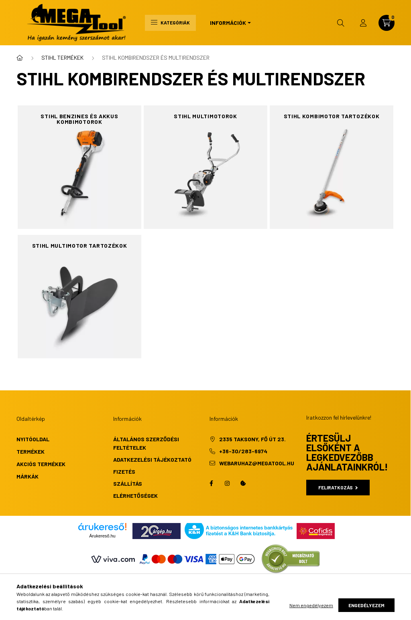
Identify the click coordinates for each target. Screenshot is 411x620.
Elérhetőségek (135, 495)
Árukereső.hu (102, 535)
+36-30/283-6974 (243, 451)
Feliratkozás (338, 487)
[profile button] (363, 23)
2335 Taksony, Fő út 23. (252, 439)
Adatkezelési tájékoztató (152, 459)
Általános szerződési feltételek (146, 443)
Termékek (30, 451)
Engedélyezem (366, 605)
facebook (211, 483)
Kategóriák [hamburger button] (170, 22)
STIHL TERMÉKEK (62, 57)
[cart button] (386, 23)
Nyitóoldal (32, 439)
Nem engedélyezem (311, 605)
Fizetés (124, 471)
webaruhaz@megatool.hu (256, 463)
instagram (227, 483)
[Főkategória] (19, 57)
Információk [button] (228, 22)
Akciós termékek (40, 463)
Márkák (27, 476)
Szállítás (127, 483)
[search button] (341, 23)
